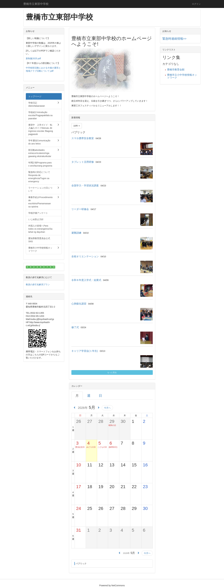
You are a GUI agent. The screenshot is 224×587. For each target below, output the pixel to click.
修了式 (75, 327)
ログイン (196, 4)
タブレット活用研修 (82, 162)
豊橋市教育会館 (175, 69)
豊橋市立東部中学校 (36, 3)
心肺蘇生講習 (78, 303)
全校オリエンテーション (85, 256)
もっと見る (112, 372)
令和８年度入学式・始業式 (86, 280)
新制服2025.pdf (33, 58)
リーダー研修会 (80, 209)
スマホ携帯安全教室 (82, 138)
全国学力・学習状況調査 (85, 185)
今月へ (107, 408)
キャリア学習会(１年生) (84, 351)
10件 (76, 126)
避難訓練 (76, 232)
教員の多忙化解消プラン (38, 284)
